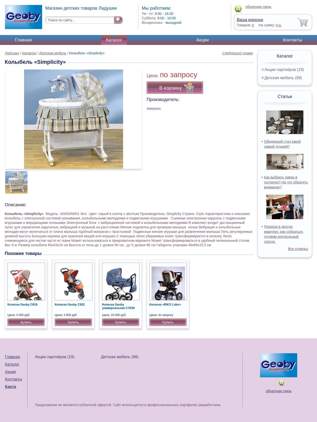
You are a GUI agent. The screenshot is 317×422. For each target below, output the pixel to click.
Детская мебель (52, 53)
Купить (26, 322)
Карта (10, 387)
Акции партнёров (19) (284, 70)
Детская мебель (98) (283, 78)
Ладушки (12, 53)
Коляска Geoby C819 (22, 304)
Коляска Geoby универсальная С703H (118, 306)
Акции (202, 39)
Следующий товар (237, 53)
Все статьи (298, 249)
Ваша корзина (250, 20)
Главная (23, 39)
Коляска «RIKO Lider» (165, 304)
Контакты (292, 39)
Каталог (114, 39)
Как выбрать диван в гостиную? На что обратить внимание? (286, 182)
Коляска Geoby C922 (70, 304)
